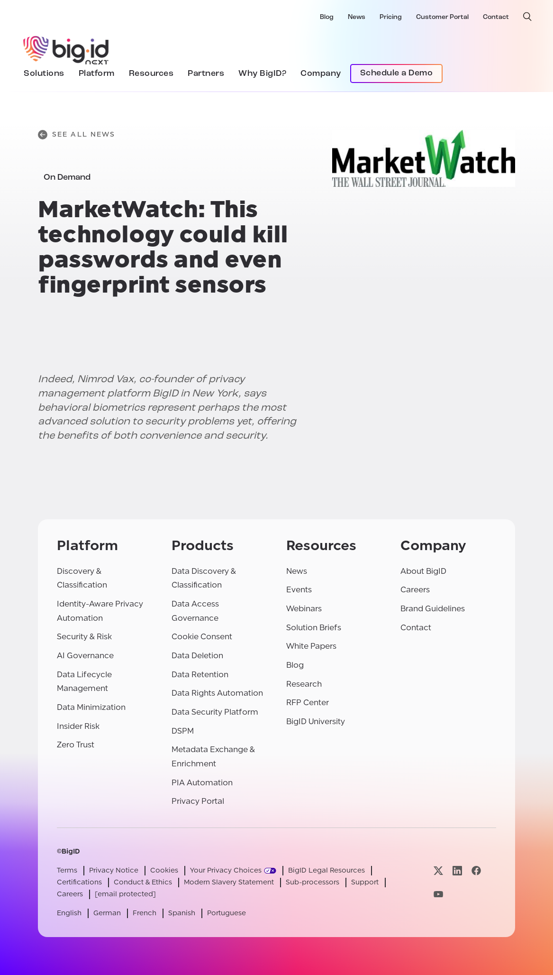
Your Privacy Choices (226, 870)
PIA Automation (202, 782)
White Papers (311, 646)
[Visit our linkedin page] (457, 870)
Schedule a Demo (396, 73)
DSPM (183, 731)
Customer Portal (442, 17)
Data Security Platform (215, 712)
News (356, 17)
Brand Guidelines (432, 608)
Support (365, 882)
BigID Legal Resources (326, 870)
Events (299, 589)
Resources (151, 73)
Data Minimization (91, 707)
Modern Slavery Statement (229, 882)
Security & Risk (84, 636)
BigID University (315, 721)
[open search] (527, 16)
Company (320, 73)
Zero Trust (75, 744)
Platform (97, 73)
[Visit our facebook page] (476, 870)
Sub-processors (312, 882)
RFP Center (307, 702)
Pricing (391, 17)
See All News (76, 134)
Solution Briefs (313, 627)
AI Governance (85, 655)
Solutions (44, 73)
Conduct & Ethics (143, 882)
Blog (327, 17)
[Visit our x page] (438, 870)
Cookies (164, 870)
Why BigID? (262, 73)
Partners (206, 73)
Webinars (304, 608)
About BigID (423, 571)
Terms (67, 870)
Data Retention (200, 674)
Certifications (79, 882)
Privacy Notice (113, 870)
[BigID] (66, 48)
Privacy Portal (198, 801)
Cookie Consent (202, 636)
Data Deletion (197, 655)
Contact (496, 17)
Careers (415, 589)
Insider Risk (78, 726)
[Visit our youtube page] (438, 894)
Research (304, 684)
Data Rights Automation (217, 693)
